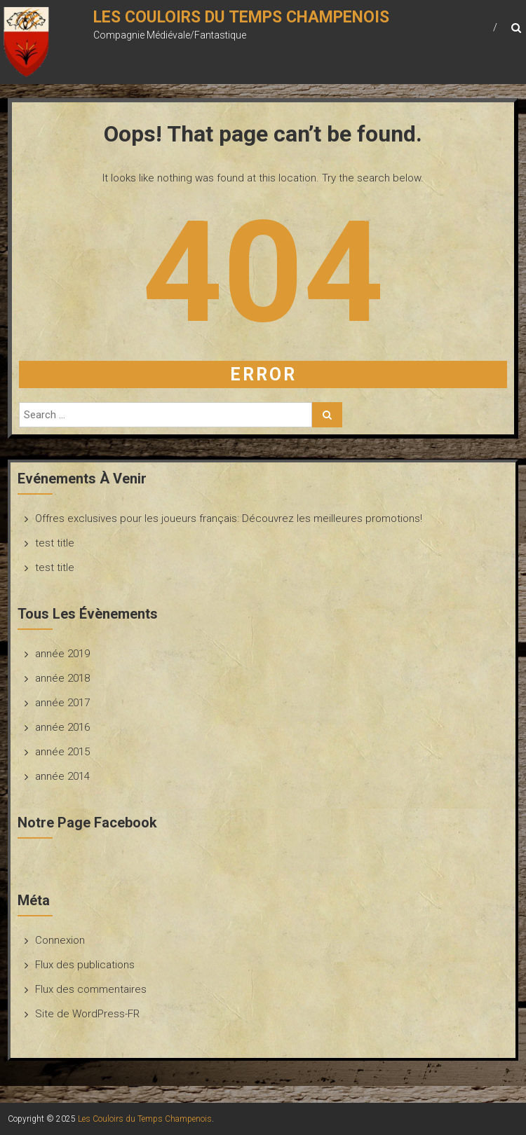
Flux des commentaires (91, 989)
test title (54, 543)
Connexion (60, 940)
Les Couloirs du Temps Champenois (241, 17)
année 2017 (62, 702)
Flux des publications (85, 964)
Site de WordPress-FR (87, 1013)
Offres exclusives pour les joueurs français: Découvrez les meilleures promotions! (228, 518)
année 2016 (62, 727)
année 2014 (62, 776)
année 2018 (62, 678)
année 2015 (62, 751)
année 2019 (62, 653)
